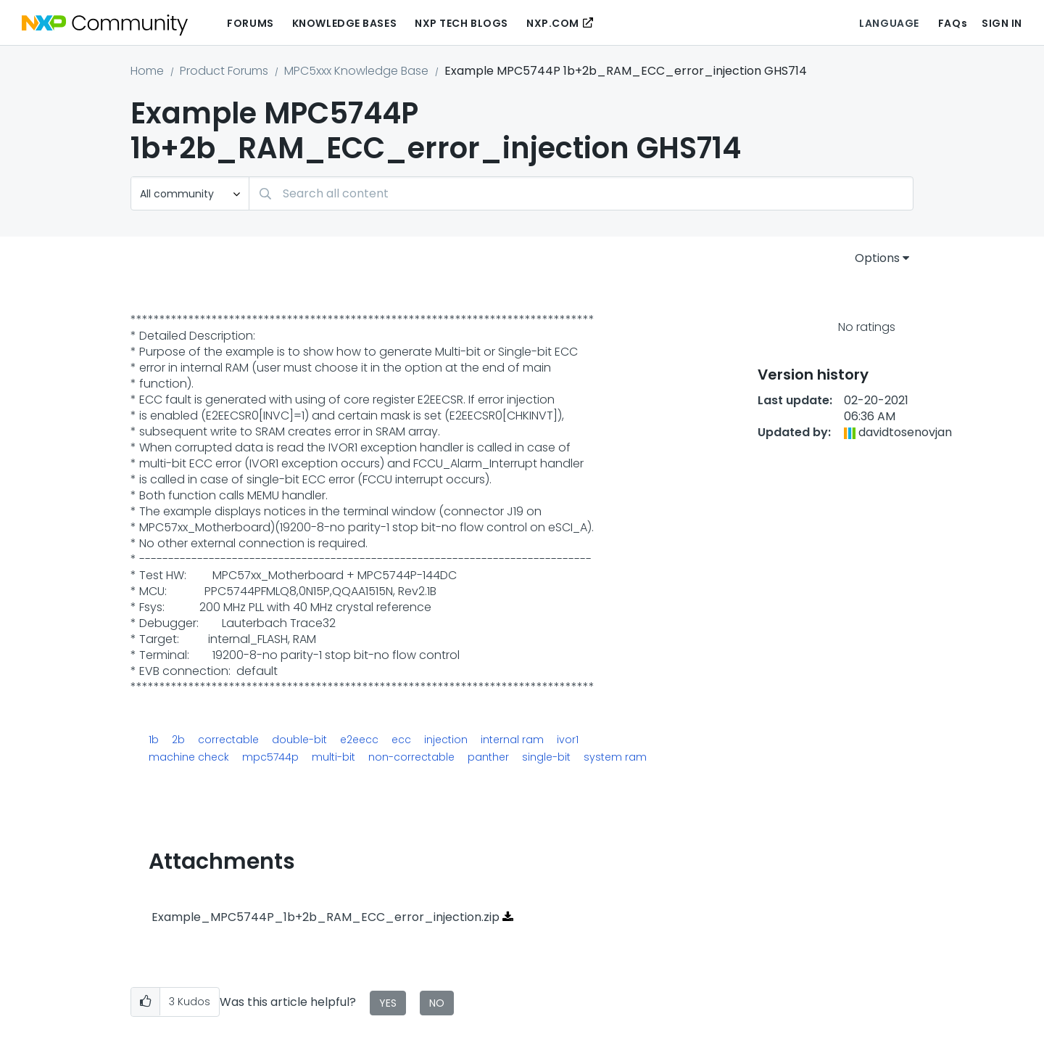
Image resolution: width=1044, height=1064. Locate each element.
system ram (615, 757)
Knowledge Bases (344, 23)
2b (178, 739)
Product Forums (224, 70)
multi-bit (333, 757)
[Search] (581, 193)
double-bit (299, 739)
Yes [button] (388, 1003)
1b (154, 739)
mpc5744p (270, 757)
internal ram (512, 739)
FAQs (952, 23)
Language (889, 23)
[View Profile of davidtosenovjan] (905, 432)
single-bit (546, 757)
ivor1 (568, 739)
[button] (145, 1002)
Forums (250, 23)
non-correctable (411, 757)
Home (147, 70)
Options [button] (877, 258)
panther (488, 757)
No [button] (436, 1003)
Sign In (1002, 23)
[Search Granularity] (190, 193)
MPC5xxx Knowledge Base (356, 70)
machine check (189, 757)
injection (446, 739)
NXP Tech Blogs (461, 23)
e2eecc (359, 739)
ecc (401, 739)
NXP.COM (552, 23)
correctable (228, 739)
